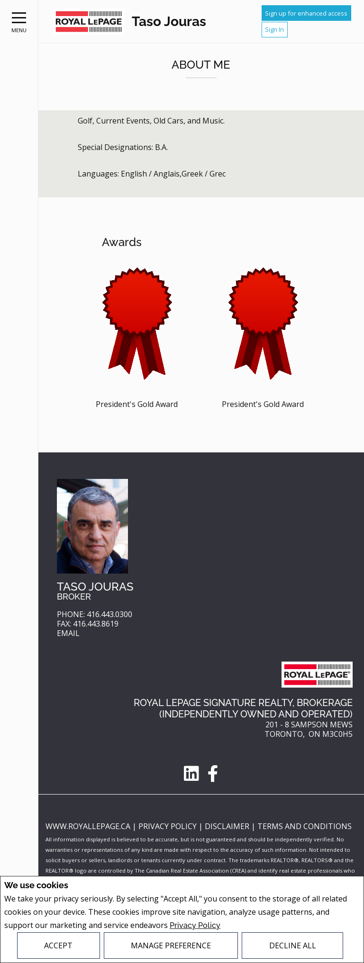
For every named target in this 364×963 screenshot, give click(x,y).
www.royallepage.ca (88, 826)
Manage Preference (171, 945)
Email (68, 633)
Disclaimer (228, 826)
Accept (58, 945)
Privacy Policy (195, 925)
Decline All (292, 945)
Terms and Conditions (304, 826)
